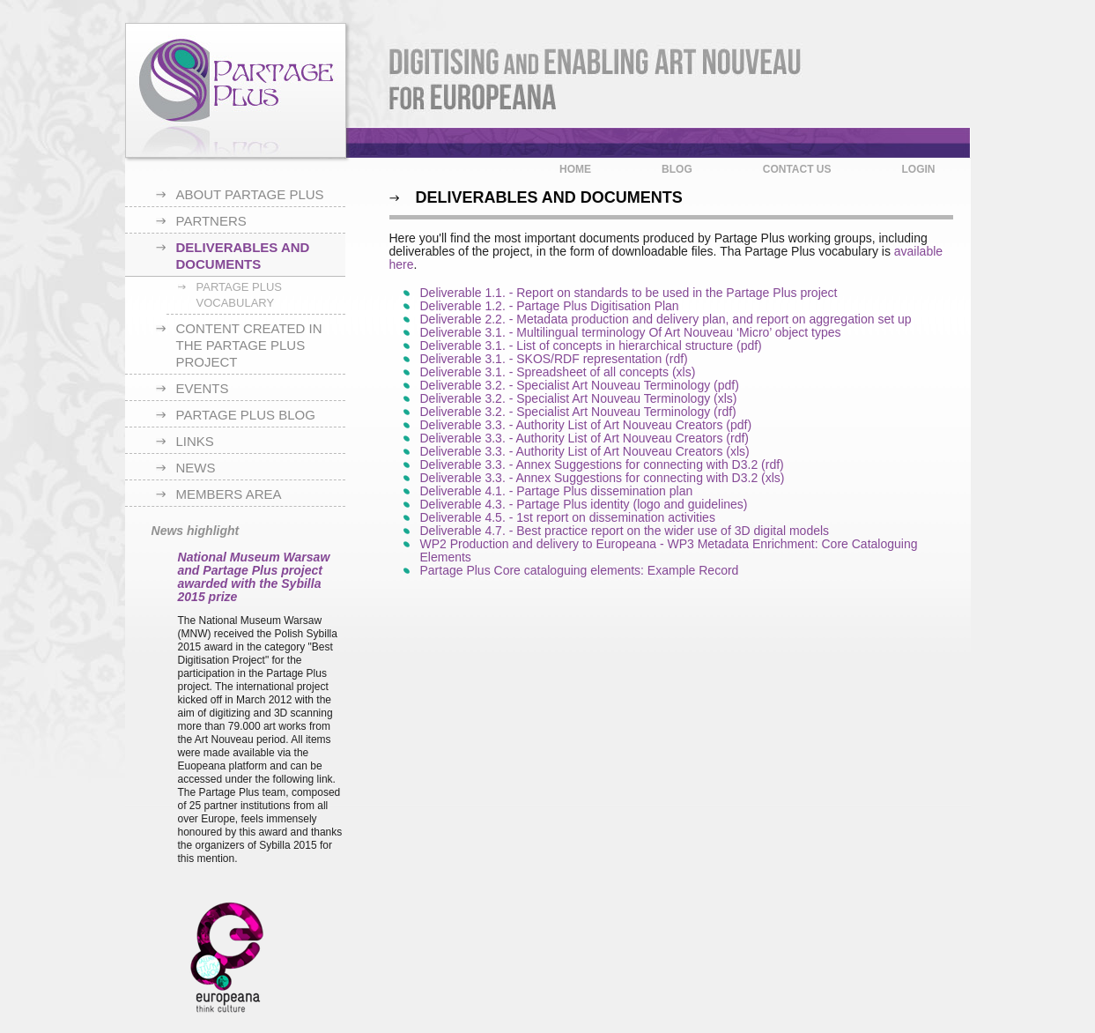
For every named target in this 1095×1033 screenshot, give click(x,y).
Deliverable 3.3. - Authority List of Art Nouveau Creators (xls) (585, 451)
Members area (229, 494)
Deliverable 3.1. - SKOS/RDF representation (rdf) (554, 359)
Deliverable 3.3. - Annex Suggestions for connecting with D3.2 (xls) (602, 478)
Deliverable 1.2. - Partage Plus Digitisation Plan (549, 306)
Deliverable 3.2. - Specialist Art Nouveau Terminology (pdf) (579, 385)
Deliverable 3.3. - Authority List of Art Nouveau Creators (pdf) (586, 425)
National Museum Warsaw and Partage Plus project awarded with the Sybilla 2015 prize (254, 577)
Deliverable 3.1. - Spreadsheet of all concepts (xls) (558, 372)
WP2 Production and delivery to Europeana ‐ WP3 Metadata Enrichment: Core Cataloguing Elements (669, 550)
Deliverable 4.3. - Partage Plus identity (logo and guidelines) (584, 504)
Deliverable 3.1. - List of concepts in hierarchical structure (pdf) (591, 345)
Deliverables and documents (243, 255)
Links (195, 441)
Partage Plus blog (245, 414)
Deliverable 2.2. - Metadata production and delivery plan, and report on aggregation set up (666, 319)
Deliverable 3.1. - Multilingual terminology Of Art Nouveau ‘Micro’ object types (630, 332)
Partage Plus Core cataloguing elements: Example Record (579, 570)
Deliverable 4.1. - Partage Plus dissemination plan (556, 491)
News (196, 467)
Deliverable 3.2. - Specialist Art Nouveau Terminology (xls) (578, 398)
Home (575, 169)
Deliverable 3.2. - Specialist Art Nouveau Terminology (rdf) (578, 412)
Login (919, 169)
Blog (677, 169)
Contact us (797, 169)
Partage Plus (235, 91)
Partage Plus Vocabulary (239, 294)
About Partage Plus (250, 194)
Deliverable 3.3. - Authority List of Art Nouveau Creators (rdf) (585, 438)
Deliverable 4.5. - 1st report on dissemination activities (567, 517)
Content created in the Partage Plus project (249, 345)
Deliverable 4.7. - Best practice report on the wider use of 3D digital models (625, 531)
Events (202, 388)
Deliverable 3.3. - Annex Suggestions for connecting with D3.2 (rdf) (602, 464)
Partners (211, 220)
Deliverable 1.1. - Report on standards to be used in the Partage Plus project (629, 293)
